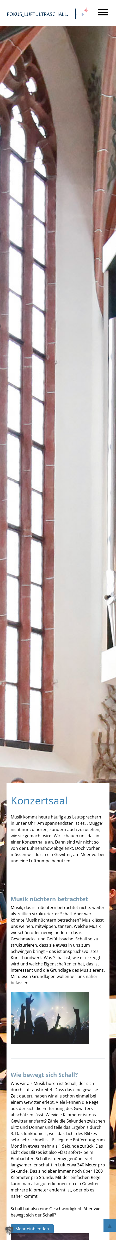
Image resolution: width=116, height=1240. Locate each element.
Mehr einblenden (32, 1229)
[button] (9, 1230)
